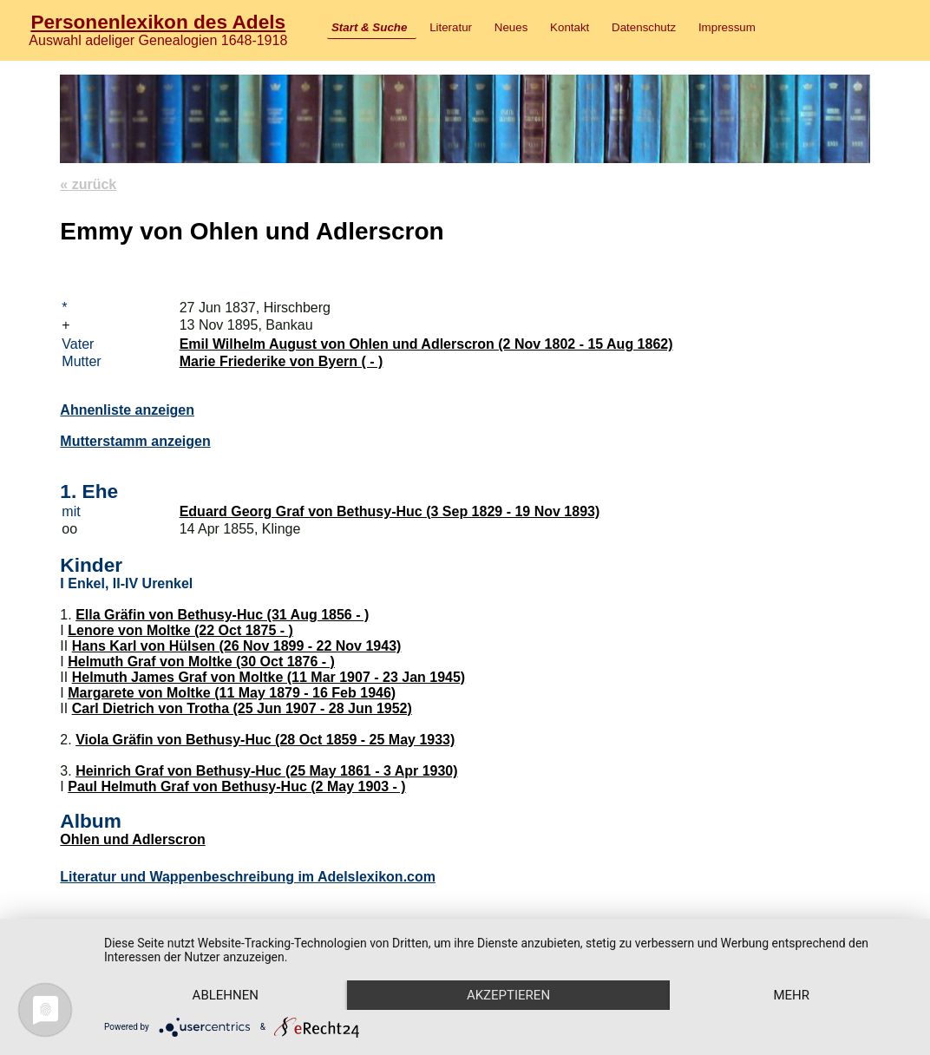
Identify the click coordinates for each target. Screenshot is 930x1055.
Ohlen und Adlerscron (132, 839)
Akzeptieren (508, 995)
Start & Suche (369, 27)
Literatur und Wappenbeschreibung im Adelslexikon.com (248, 876)
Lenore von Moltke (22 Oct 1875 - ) (180, 630)
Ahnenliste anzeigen (127, 410)
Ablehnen (226, 995)
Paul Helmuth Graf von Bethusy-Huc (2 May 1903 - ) (236, 786)
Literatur (450, 27)
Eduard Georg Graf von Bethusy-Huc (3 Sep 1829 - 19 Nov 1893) (390, 511)
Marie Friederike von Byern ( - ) (281, 361)
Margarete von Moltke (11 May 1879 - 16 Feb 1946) (232, 692)
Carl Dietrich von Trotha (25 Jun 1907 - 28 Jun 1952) (242, 708)
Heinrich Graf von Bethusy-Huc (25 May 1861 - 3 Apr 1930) (266, 770)
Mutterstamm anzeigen (135, 441)
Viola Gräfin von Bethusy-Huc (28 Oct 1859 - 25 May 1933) (265, 739)
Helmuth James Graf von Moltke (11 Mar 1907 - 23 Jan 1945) (269, 677)
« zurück (88, 184)
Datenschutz (644, 27)
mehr (791, 995)
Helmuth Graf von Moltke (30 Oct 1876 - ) (201, 661)
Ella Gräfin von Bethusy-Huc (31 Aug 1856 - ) (222, 614)
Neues (511, 27)
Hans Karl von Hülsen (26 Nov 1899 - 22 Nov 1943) (237, 646)
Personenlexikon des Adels (157, 21)
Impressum (727, 27)
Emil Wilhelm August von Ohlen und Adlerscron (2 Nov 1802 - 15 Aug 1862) (426, 344)
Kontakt (569, 27)
